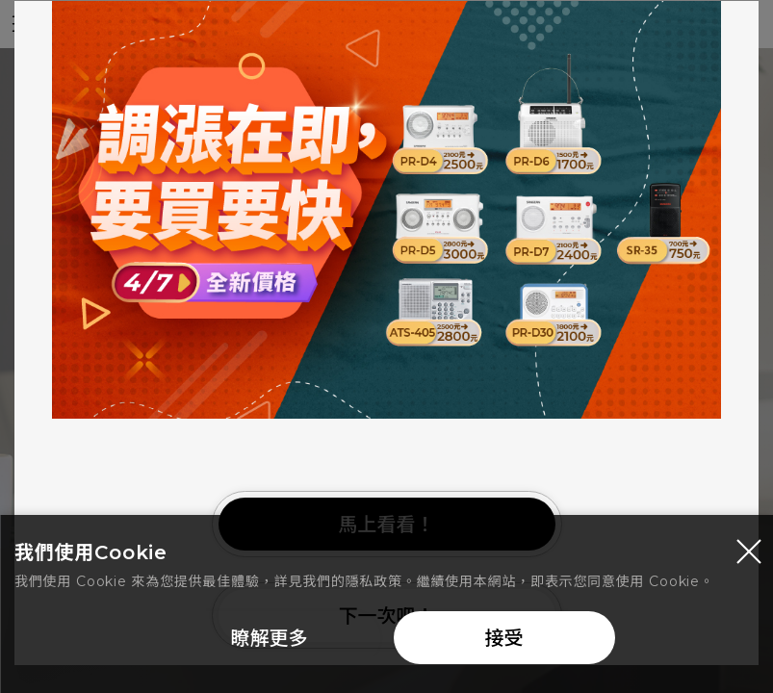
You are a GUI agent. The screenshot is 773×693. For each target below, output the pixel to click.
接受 (504, 642)
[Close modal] (749, 555)
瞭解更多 (269, 642)
